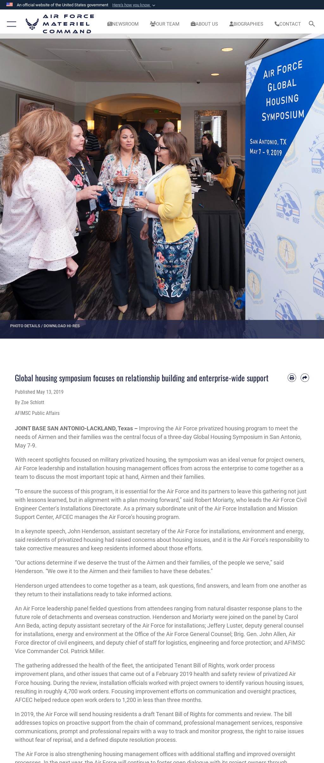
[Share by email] (305, 377)
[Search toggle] (313, 24)
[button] (134, 5)
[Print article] (292, 377)
